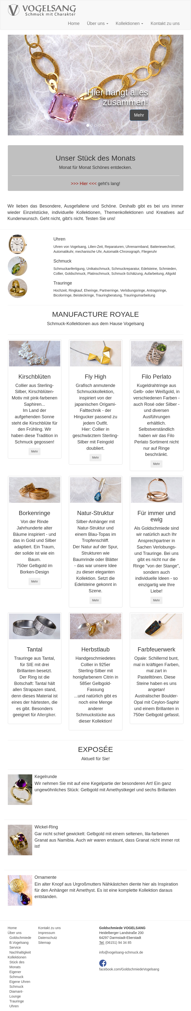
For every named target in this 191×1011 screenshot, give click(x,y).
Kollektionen (17, 957)
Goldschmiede (20, 938)
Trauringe (17, 1001)
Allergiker (46, 714)
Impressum (46, 933)
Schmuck (17, 987)
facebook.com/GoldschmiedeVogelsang (129, 969)
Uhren (14, 1006)
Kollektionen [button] (129, 23)
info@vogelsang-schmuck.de (121, 952)
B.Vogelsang (19, 943)
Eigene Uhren (20, 982)
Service (15, 947)
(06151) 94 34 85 (117, 943)
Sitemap (44, 943)
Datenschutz (47, 938)
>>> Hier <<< (84, 183)
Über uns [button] (97, 23)
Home (74, 23)
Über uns (15, 933)
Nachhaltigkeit (20, 952)
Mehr (139, 115)
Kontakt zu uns (165, 23)
